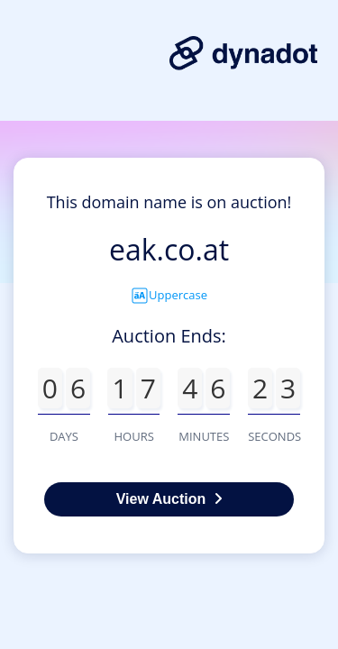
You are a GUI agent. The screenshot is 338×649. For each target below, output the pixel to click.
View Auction (169, 499)
